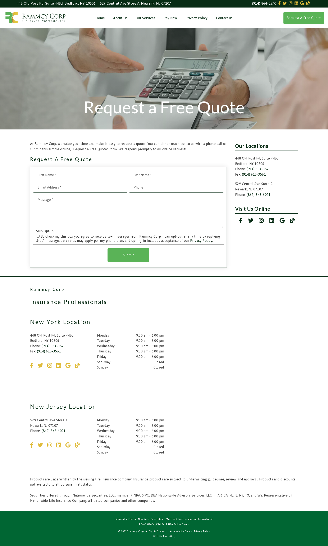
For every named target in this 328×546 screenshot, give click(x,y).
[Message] (128, 211)
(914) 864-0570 (264, 3)
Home (100, 18)
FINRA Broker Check (177, 524)
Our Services (145, 18)
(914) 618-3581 (254, 174)
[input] (80, 175)
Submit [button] (128, 255)
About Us (120, 18)
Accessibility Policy (181, 531)
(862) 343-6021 (258, 194)
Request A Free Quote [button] (304, 18)
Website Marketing (164, 536)
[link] (280, 3)
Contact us (224, 18)
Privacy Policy (197, 18)
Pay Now (170, 18)
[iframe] (244, 328)
